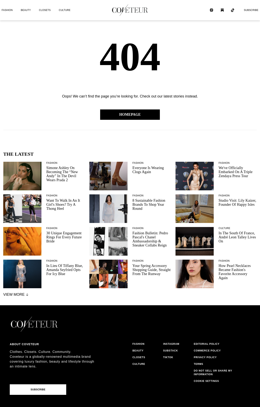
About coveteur (24, 344)
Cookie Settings (206, 381)
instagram (171, 344)
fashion (7, 10)
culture (64, 10)
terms (198, 364)
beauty (26, 10)
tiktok (168, 357)
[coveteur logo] (130, 10)
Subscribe (251, 10)
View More (16, 294)
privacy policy (205, 357)
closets (45, 10)
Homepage (130, 114)
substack (170, 350)
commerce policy (207, 350)
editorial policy (207, 344)
